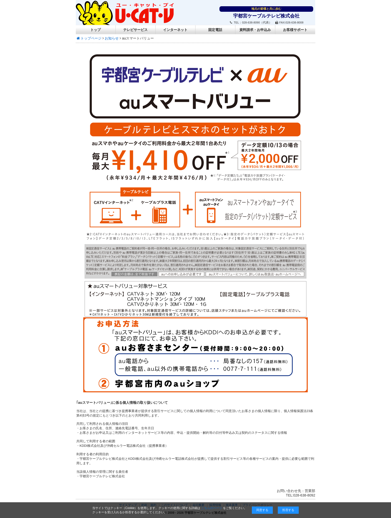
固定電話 (215, 30)
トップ (95, 30)
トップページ (88, 38)
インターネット (175, 30)
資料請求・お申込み (255, 30)
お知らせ (112, 38)
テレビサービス (135, 30)
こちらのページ (211, 508)
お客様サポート (295, 30)
